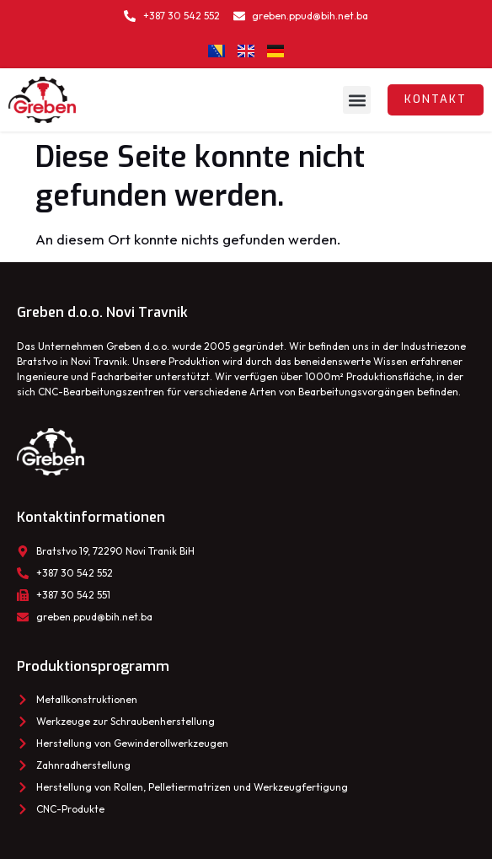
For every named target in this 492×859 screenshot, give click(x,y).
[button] (357, 100)
